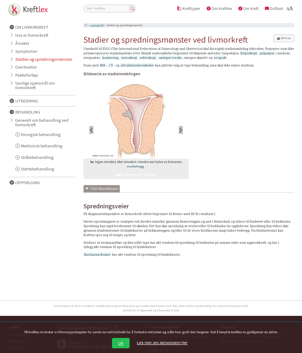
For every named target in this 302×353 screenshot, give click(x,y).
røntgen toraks (170, 57)
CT (111, 65)
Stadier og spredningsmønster (43, 59)
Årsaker (22, 43)
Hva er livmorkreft (31, 35)
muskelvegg (135, 166)
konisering (110, 57)
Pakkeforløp (26, 75)
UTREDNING (26, 101)
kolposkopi (248, 53)
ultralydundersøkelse (137, 65)
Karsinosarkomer (97, 254)
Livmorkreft (97, 25)
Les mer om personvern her (162, 342)
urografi (220, 57)
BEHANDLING (27, 112)
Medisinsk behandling (41, 146)
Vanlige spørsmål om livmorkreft (35, 85)
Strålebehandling (37, 157)
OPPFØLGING (27, 182)
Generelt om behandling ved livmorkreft (41, 122)
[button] (91, 130)
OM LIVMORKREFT (31, 27)
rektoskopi (148, 57)
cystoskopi (129, 57)
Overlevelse (26, 67)
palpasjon (267, 53)
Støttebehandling (37, 169)
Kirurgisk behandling (41, 134)
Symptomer (26, 51)
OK (120, 343)
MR (102, 65)
